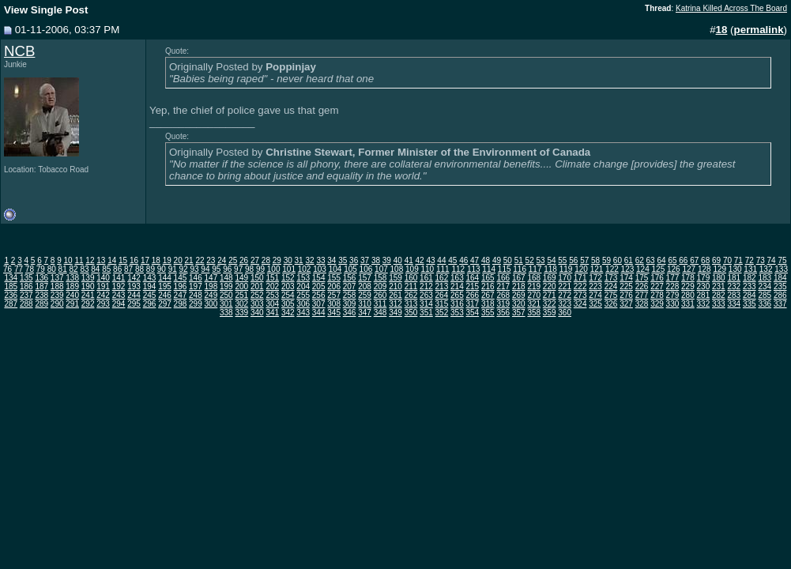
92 (183, 269)
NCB (19, 51)
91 (172, 269)
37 (364, 260)
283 (733, 295)
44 (441, 260)
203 (288, 286)
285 (764, 295)
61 (628, 260)
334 (733, 304)
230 (703, 286)
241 (88, 295)
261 (395, 295)
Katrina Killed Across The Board (731, 8)
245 (149, 295)
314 (426, 304)
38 (375, 260)
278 (657, 295)
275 (611, 295)
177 (673, 277)
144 (164, 277)
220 (549, 286)
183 (764, 277)
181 (733, 277)
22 (199, 260)
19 (167, 260)
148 (226, 277)
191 (103, 286)
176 (657, 277)
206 (334, 286)
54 (551, 260)
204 (303, 286)
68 (705, 260)
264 (442, 295)
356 (503, 312)
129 (719, 269)
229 (688, 286)
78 (29, 269)
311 (380, 304)
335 (749, 304)
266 (473, 295)
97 (238, 269)
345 (334, 312)
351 (426, 312)
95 (216, 269)
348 (380, 312)
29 (277, 260)
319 (503, 304)
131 (750, 269)
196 (180, 286)
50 (507, 260)
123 (628, 269)
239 (57, 295)
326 (611, 304)
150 (257, 277)
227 (657, 286)
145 (180, 277)
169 (549, 277)
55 (562, 260)
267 (488, 295)
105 (350, 269)
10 (68, 260)
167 (518, 277)
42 (420, 260)
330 (673, 304)
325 (595, 304)
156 (349, 277)
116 (519, 269)
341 (272, 312)
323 (564, 304)
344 (319, 312)
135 (26, 277)
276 (626, 295)
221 (564, 286)
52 (529, 260)
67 (694, 260)
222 (580, 286)
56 (573, 260)
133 (781, 269)
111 (443, 269)
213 (442, 286)
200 (241, 286)
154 (319, 277)
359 (549, 312)
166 (503, 277)
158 (380, 277)
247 (180, 295)
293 (103, 304)
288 (26, 304)
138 (72, 277)
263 (426, 295)
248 (195, 295)
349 (395, 312)
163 (457, 277)
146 (195, 277)
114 (488, 269)
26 (243, 260)
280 (688, 295)
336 (764, 304)
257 (334, 295)
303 (257, 304)
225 (626, 286)
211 (411, 286)
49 (496, 260)
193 (134, 286)
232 (733, 286)
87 (128, 269)
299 (195, 304)
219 (534, 286)
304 (272, 304)
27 (254, 260)
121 (597, 269)
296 (149, 304)
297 (164, 304)
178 (688, 277)
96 (227, 269)
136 (41, 277)
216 (488, 286)
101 (289, 269)
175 (642, 277)
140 (103, 277)
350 (411, 312)
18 (156, 260)
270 (534, 295)
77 (18, 269)
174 (626, 277)
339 (241, 312)
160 (411, 277)
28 (266, 260)
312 (395, 304)
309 (349, 304)
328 (642, 304)
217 (503, 286)
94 (205, 269)
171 (580, 277)
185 (10, 286)
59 (606, 260)
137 (57, 277)
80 (51, 269)
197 (195, 286)
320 (518, 304)
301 (226, 304)
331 (688, 304)
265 (457, 295)
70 (727, 260)
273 (580, 295)
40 (398, 260)
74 (771, 260)
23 (210, 260)
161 (426, 277)
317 (473, 304)
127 (688, 269)
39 (386, 260)
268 (503, 295)
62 (639, 260)
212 (426, 286)
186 (26, 286)
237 (26, 295)
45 (452, 260)
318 (488, 304)
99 (260, 269)
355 (488, 312)
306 (303, 304)
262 (411, 295)
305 (288, 304)
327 (626, 304)
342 (288, 312)
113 (473, 269)
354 (473, 312)
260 (380, 295)
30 (288, 260)
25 (232, 260)
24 (221, 260)
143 (149, 277)
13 (100, 260)
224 (611, 286)
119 (566, 269)
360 (564, 312)
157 (364, 277)
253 (272, 295)
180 (718, 277)
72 (749, 260)
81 (62, 269)
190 (88, 286)
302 (241, 304)
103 (319, 269)
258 (349, 295)
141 (119, 277)
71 (738, 260)
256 (319, 295)
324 (580, 304)
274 (595, 295)
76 (7, 269)
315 (442, 304)
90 (161, 269)
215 (473, 286)
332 (703, 304)
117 (535, 269)
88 (139, 269)
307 (319, 304)
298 (180, 304)
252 (257, 295)
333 (718, 304)
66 (683, 260)
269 (518, 295)
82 (73, 269)
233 (749, 286)
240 (72, 295)
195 (164, 286)
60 (617, 260)
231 (718, 286)
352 (442, 312)
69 (716, 260)
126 (673, 269)
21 (189, 260)
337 (780, 304)
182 (749, 277)
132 (766, 269)
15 (123, 260)
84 (95, 269)
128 (704, 269)
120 (581, 269)
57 (584, 260)
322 (549, 304)
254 (288, 295)
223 (595, 286)
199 (226, 286)
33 (320, 260)
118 (550, 269)
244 (134, 295)
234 (764, 286)
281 (703, 295)
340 (257, 312)
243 (119, 295)
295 (134, 304)
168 (534, 277)
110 (427, 269)
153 (303, 277)
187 (41, 286)
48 (485, 260)
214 (457, 286)
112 (458, 269)
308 (334, 304)
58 (595, 260)
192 (119, 286)
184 (780, 277)
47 (474, 260)
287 (10, 304)
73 (760, 260)
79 (40, 269)
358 (534, 312)
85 (106, 269)
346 (349, 312)
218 (518, 286)
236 (10, 295)
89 (150, 269)
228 (673, 286)
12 (89, 260)
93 (194, 269)
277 (642, 295)
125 (658, 269)
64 (661, 260)
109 (412, 269)
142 (134, 277)
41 (409, 260)
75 (782, 260)
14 (111, 260)
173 (611, 277)
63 (650, 260)
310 (364, 304)
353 (457, 312)
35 (342, 260)
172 (595, 277)
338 (226, 312)
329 (657, 304)
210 (395, 286)
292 (88, 304)
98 (249, 269)
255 (303, 295)
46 (463, 260)
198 (211, 286)
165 (488, 277)
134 (10, 277)
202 (272, 286)
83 (84, 269)
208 (364, 286)
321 (534, 304)
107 (381, 269)
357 (518, 312)
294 (119, 304)
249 (211, 295)
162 (442, 277)
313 (411, 304)
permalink (759, 30)
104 (335, 269)
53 (541, 260)
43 (430, 260)
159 (395, 277)
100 (274, 269)
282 (718, 295)
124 (643, 269)
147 (211, 277)
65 (672, 260)
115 (504, 269)
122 (612, 269)
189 (72, 286)
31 (299, 260)
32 (309, 260)
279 (673, 295)
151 (272, 277)
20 (178, 260)
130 (735, 269)
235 (780, 286)
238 (41, 295)
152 (288, 277)
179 (703, 277)
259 (364, 295)
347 (364, 312)
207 (349, 286)
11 (78, 260)
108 (397, 269)
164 (473, 277)
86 (117, 269)
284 (749, 295)
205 (319, 286)
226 (642, 286)
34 (331, 260)
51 (518, 260)
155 (334, 277)
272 (564, 295)
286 (780, 295)
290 (57, 304)
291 (72, 304)
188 (57, 286)
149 (241, 277)
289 (41, 304)
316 (457, 304)
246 (164, 295)
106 (366, 269)
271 (549, 295)
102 (304, 269)
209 (380, 286)
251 (241, 295)
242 (103, 295)
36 (353, 260)
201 (257, 286)
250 (226, 295)
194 (149, 286)
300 (211, 304)
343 (303, 312)
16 (134, 260)
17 (145, 260)
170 (564, 277)
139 (88, 277)
